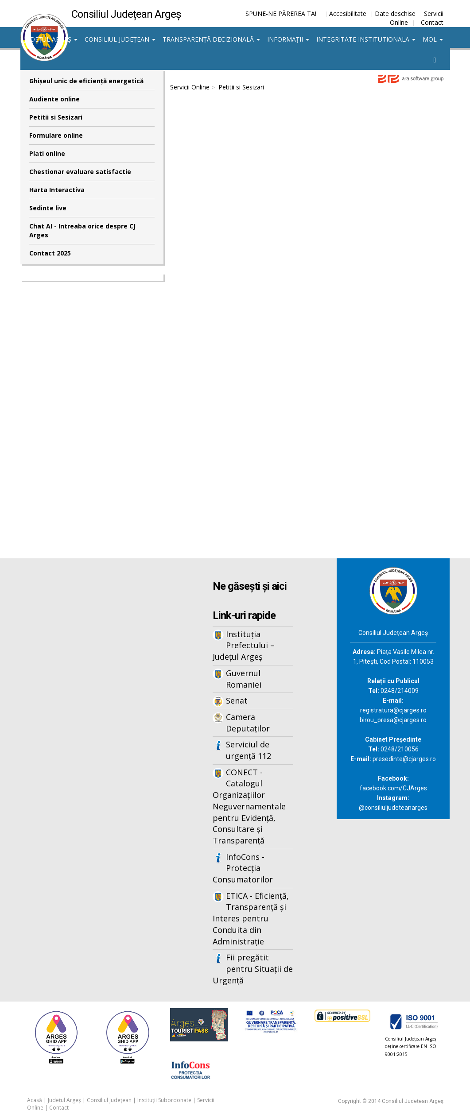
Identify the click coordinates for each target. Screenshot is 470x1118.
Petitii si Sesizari (55, 117)
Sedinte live (47, 208)
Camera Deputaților (248, 723)
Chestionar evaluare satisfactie (80, 171)
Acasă (34, 1100)
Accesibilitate (347, 13)
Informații (288, 39)
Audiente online (54, 99)
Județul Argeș (51, 39)
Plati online (47, 153)
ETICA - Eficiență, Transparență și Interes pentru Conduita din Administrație (251, 918)
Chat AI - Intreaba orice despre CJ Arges (82, 230)
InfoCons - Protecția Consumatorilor (243, 868)
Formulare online (56, 135)
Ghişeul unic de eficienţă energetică (86, 81)
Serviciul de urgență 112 (248, 750)
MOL (433, 39)
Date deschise (395, 13)
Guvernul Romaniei (243, 679)
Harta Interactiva (57, 190)
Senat (237, 700)
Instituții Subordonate (164, 1100)
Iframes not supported (306, 317)
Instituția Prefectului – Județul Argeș (244, 645)
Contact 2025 (50, 253)
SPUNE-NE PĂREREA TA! (280, 13)
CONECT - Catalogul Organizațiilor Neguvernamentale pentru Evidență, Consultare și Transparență (249, 806)
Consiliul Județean (120, 39)
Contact (432, 22)
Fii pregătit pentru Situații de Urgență (253, 968)
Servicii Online (190, 87)
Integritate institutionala (366, 39)
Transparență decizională (211, 39)
